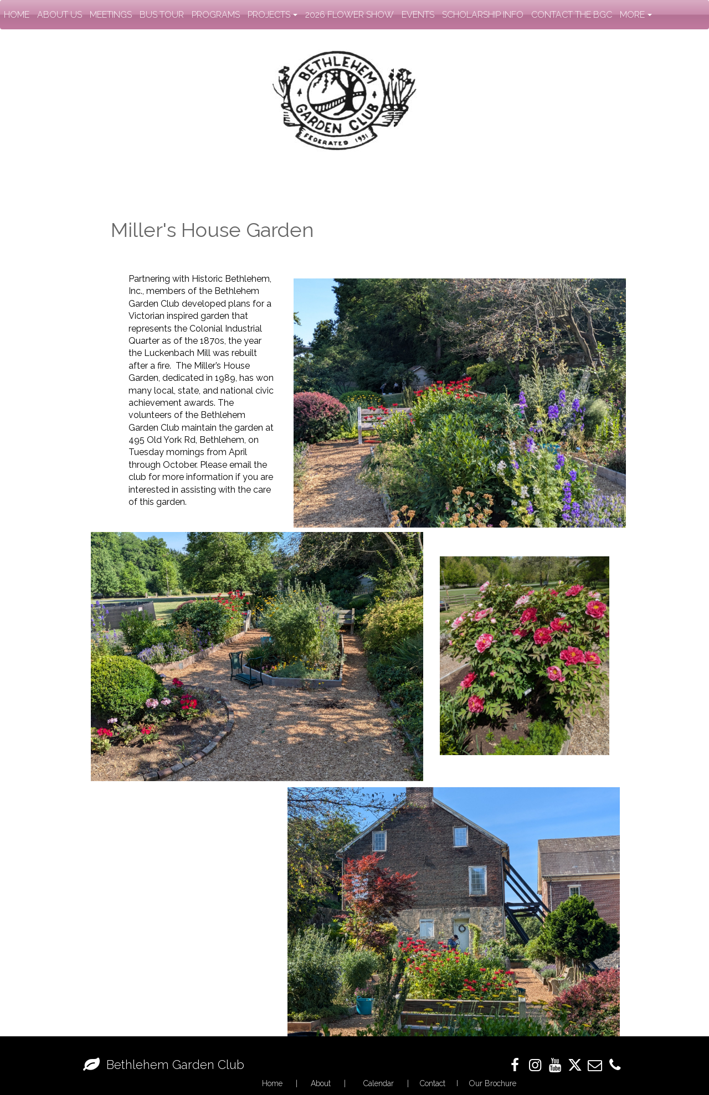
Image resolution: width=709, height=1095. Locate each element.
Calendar (378, 1083)
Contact (432, 1083)
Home (272, 1083)
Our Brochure (492, 1083)
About (321, 1083)
